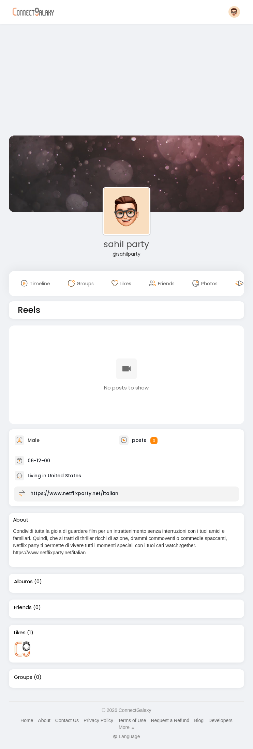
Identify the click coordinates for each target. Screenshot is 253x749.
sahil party (126, 244)
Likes (20, 632)
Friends (23, 607)
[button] (234, 12)
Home (26, 720)
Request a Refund (170, 720)
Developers (220, 720)
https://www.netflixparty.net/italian (74, 493)
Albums (23, 581)
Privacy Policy (98, 720)
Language (126, 736)
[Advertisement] (126, 81)
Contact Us (67, 720)
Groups (23, 677)
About (44, 720)
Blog (199, 720)
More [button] (126, 727)
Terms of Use (132, 720)
